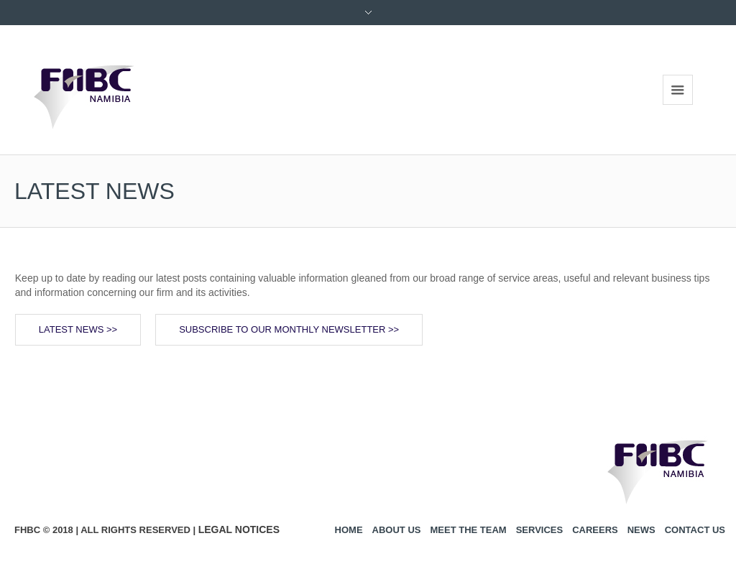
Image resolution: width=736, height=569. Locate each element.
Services (540, 530)
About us (396, 530)
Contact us (695, 530)
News (641, 530)
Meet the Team (468, 530)
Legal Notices (239, 529)
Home (349, 530)
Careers (595, 530)
